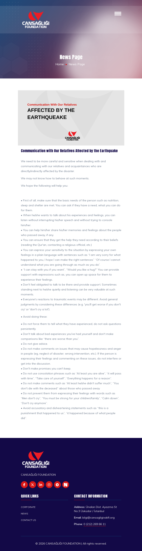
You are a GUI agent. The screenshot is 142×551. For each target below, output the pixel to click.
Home (59, 64)
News (24, 513)
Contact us (28, 520)
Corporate (28, 507)
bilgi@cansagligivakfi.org (98, 517)
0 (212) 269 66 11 (95, 524)
